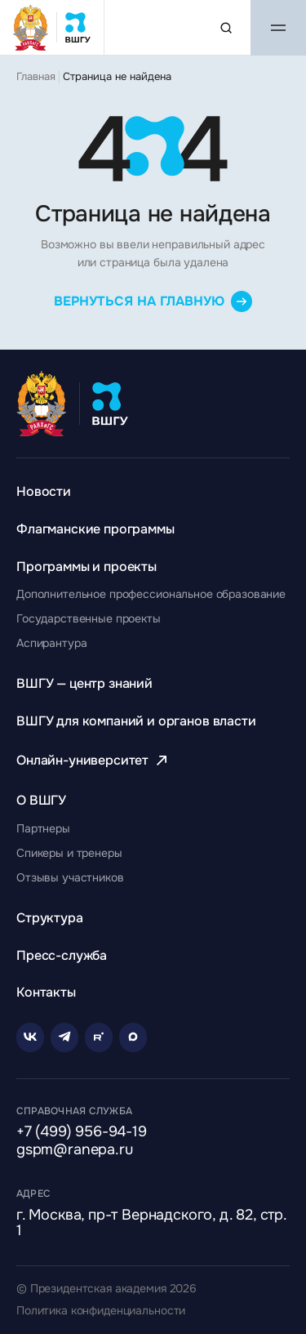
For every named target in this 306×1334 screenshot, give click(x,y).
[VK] (30, 1037)
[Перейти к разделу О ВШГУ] (41, 800)
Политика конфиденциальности (100, 1311)
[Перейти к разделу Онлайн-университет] (93, 760)
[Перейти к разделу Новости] (43, 491)
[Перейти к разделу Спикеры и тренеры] (69, 852)
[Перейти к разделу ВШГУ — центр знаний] (84, 683)
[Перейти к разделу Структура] (49, 917)
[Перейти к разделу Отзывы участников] (70, 877)
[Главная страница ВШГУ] (52, 27)
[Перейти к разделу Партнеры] (43, 828)
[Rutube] (99, 1037)
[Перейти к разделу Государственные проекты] (88, 618)
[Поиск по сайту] (226, 28)
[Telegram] (64, 1037)
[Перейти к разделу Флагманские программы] (95, 529)
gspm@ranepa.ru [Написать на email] (74, 1150)
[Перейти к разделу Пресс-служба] (61, 955)
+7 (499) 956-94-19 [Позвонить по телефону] (81, 1132)
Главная (35, 76)
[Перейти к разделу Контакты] (46, 992)
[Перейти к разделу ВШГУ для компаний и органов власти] (136, 720)
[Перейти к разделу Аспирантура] (51, 643)
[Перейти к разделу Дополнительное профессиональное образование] (151, 594)
